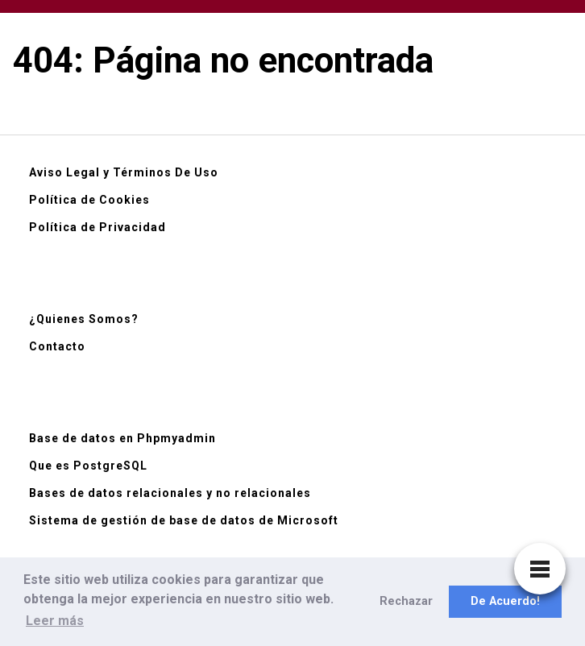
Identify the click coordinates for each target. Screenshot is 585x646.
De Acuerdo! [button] (505, 601)
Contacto (57, 346)
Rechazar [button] (406, 601)
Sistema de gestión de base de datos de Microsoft (183, 520)
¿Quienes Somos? (84, 319)
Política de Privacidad (97, 227)
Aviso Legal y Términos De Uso (123, 172)
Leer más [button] (55, 620)
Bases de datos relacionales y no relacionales (170, 493)
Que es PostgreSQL (88, 465)
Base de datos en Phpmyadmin (122, 438)
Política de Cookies (89, 199)
